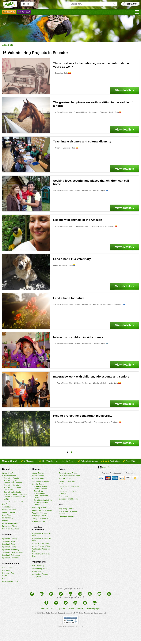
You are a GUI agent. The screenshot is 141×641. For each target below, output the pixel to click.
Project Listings (38, 566)
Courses (36, 469)
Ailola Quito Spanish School (52, 613)
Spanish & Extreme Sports (12, 552)
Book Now (24, 12)
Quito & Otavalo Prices (68, 473)
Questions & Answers (10, 529)
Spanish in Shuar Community (15, 494)
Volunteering (39, 562)
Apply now (36, 577)
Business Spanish (41, 486)
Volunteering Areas (39, 569)
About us (44, 609)
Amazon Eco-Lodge (10, 581)
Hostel (4, 576)
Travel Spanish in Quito (43, 500)
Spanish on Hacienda (12, 492)
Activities (7, 534)
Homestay (6, 570)
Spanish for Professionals (39, 492)
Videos (5, 521)
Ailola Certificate (38, 521)
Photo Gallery (7, 518)
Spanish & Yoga (8, 541)
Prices (62, 469)
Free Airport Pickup (9, 526)
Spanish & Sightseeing (11, 555)
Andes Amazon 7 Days (41, 543)
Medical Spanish (40, 489)
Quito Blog (6, 515)
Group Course (38, 473)
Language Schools (66, 516)
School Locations (9, 476)
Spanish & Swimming (10, 550)
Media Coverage (8, 512)
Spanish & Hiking (9, 547)
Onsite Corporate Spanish (42, 510)
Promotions (63, 496)
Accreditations (7, 507)
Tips (61, 504)
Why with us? (7, 473)
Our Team (6, 504)
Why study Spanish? (67, 509)
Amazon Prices (65, 479)
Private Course (38, 479)
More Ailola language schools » (70, 626)
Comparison (7, 568)
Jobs (52, 609)
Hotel (4, 579)
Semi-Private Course (40, 481)
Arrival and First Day (10, 523)
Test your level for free (41, 518)
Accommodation (10, 563)
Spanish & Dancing (9, 539)
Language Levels (39, 516)
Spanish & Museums (10, 558)
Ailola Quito (7, 45)
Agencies (61, 609)
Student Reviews (9, 510)
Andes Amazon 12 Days (41, 546)
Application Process (40, 574)
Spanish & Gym (8, 544)
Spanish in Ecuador (11, 478)
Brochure (9, 12)
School (6, 469)
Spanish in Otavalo (11, 485)
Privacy (71, 609)
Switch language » (93, 609)
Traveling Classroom (38, 528)
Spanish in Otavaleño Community (12, 488)
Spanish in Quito (10, 480)
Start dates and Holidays (68, 499)
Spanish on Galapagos (13, 483)
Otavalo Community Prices (69, 476)
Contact (80, 609)
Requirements (38, 571)
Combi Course (38, 476)
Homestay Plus (8, 573)
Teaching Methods (39, 513)
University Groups (39, 508)
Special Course (38, 484)
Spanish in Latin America (13, 501)
